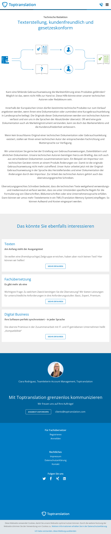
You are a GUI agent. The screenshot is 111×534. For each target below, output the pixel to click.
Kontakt (55, 464)
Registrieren (56, 434)
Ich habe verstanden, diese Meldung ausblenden (55, 531)
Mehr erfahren (55, 266)
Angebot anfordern (38, 412)
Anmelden (56, 438)
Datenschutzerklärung (55, 460)
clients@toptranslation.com (70, 411)
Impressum (55, 456)
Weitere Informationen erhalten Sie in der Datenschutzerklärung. (79, 526)
